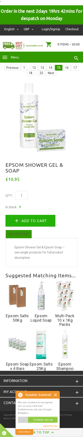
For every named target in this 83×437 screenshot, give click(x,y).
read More (24, 431)
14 (50, 67)
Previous (12, 67)
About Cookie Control (20, 395)
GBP (28, 29)
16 (67, 67)
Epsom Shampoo (65, 366)
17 (75, 67)
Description (18, 234)
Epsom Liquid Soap (41, 318)
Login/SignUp (51, 29)
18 (30, 73)
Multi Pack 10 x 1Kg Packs (64, 320)
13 (42, 67)
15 (58, 67)
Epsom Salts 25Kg (41, 366)
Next (51, 73)
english (11, 29)
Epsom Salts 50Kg (17, 318)
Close (55, 395)
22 (41, 73)
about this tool (50, 426)
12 (34, 67)
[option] (41, 117)
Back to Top (41, 433)
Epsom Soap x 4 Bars (17, 366)
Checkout (72, 29)
